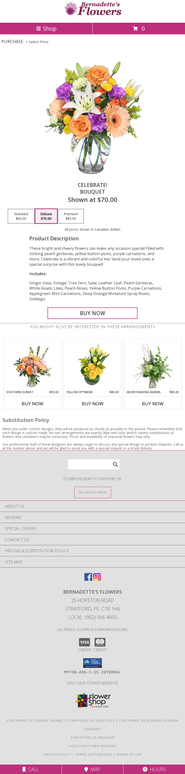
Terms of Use (129, 754)
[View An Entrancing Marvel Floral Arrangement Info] (152, 364)
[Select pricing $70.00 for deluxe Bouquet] (46, 216)
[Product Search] (93, 464)
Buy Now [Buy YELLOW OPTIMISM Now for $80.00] (93, 403)
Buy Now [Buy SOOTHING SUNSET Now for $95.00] (32, 403)
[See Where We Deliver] (92, 492)
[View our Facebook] (88, 579)
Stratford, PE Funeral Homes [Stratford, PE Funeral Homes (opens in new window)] (35, 720)
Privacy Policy (58, 754)
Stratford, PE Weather (92, 737)
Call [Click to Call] (31, 769)
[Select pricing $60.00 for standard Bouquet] (21, 216)
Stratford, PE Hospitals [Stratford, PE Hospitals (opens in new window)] (91, 720)
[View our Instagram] (97, 579)
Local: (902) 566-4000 (92, 617)
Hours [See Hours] (154, 769)
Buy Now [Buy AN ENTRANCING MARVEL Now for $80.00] (153, 403)
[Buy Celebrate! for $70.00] (93, 313)
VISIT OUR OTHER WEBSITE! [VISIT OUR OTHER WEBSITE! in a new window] (92, 683)
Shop (46, 28)
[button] (92, 663)
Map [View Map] (92, 769)
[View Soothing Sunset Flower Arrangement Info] (32, 364)
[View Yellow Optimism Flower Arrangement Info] (92, 364)
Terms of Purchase (94, 754)
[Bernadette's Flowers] (93, 15)
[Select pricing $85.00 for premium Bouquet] (71, 216)
